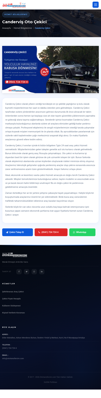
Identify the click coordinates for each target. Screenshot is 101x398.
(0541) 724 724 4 (43, 232)
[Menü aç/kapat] (96, 5)
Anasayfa (6, 28)
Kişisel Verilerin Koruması (13, 312)
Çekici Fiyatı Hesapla (11, 298)
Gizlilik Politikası (50, 382)
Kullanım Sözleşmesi (11, 305)
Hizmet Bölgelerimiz (23, 28)
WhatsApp (69, 232)
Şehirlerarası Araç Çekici (13, 291)
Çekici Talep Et (15, 232)
